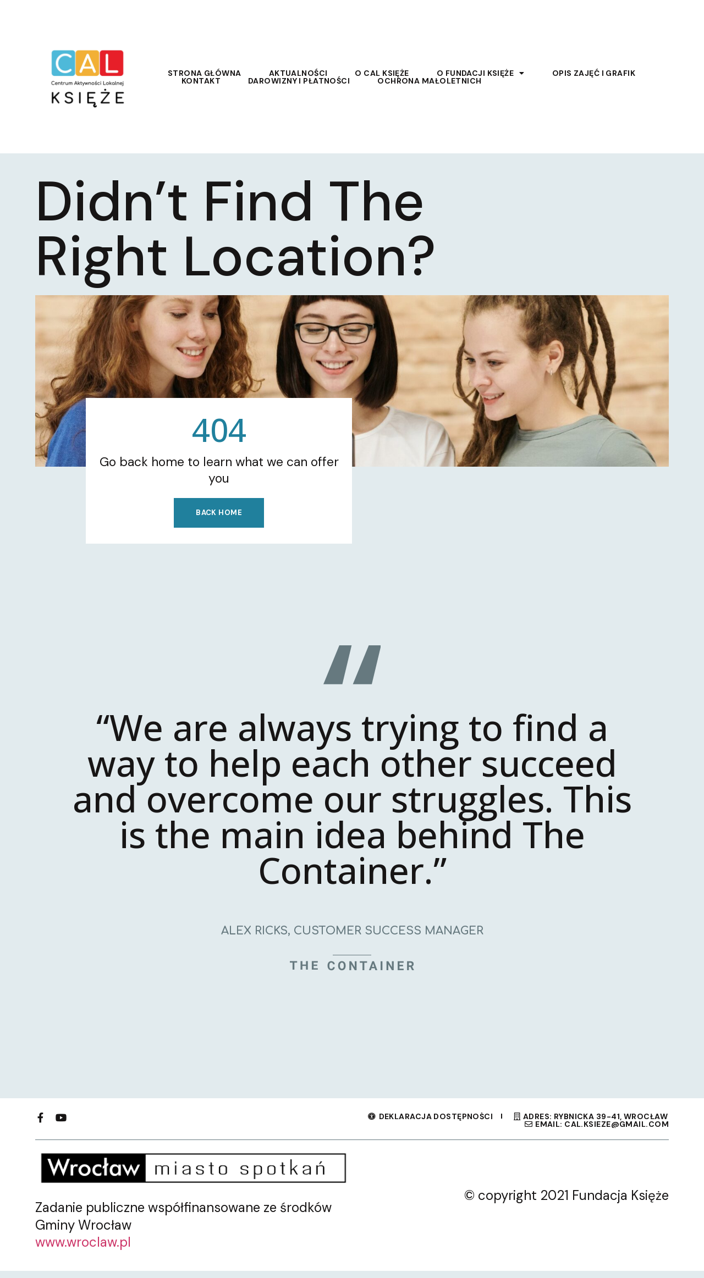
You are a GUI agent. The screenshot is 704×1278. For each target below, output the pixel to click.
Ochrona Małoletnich (429, 81)
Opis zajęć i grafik (593, 73)
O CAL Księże (382, 73)
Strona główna (204, 73)
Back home (219, 518)
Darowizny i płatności (299, 81)
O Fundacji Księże (481, 73)
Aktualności (298, 73)
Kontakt (201, 81)
